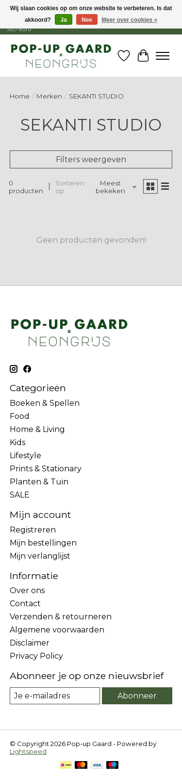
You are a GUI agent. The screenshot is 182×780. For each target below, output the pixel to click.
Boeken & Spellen (45, 403)
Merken (49, 96)
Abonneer (137, 695)
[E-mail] (55, 695)
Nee (87, 20)
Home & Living (37, 429)
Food (20, 416)
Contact (25, 603)
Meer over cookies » (129, 20)
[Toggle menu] (162, 56)
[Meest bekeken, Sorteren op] (114, 187)
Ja (63, 20)
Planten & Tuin (39, 481)
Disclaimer (30, 642)
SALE (20, 494)
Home (20, 96)
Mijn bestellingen (43, 543)
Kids (17, 442)
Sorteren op (69, 187)
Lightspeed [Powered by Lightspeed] (28, 751)
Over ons (27, 590)
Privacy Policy (36, 656)
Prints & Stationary (46, 468)
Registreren (33, 529)
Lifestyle (25, 455)
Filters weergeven (91, 159)
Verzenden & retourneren (61, 616)
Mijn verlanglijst (40, 556)
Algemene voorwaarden (57, 629)
